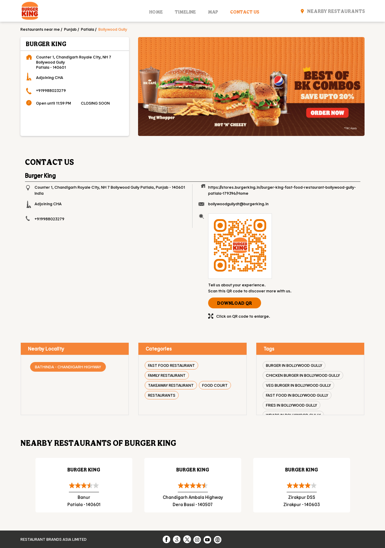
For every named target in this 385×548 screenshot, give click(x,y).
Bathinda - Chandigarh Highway (68, 366)
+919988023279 (51, 90)
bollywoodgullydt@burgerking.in (238, 203)
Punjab (70, 29)
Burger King (83, 469)
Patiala (87, 29)
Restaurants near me (40, 29)
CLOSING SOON (95, 103)
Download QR (234, 303)
